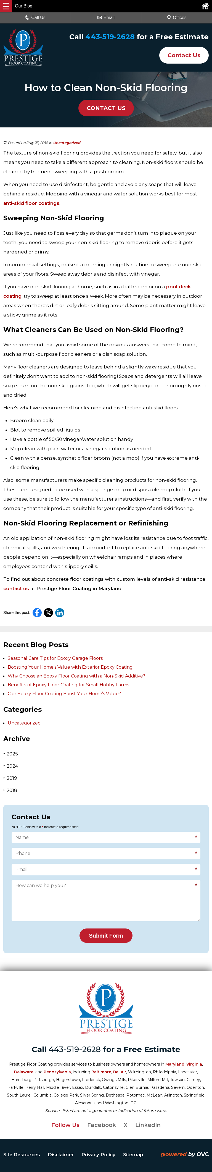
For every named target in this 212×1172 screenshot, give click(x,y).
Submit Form (106, 936)
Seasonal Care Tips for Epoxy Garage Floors (55, 658)
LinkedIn (148, 1125)
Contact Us (184, 55)
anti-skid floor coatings (31, 203)
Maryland (174, 1064)
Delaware (23, 1071)
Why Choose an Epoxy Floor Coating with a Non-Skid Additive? (76, 676)
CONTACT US (106, 108)
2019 (10, 778)
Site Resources (21, 1154)
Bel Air (119, 1071)
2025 (10, 753)
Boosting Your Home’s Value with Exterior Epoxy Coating (70, 667)
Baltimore (101, 1071)
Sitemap (133, 1154)
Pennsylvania (57, 1071)
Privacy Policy (98, 1154)
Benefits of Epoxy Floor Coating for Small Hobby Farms (68, 684)
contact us (16, 588)
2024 (10, 765)
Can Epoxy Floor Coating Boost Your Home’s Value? (64, 693)
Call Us (35, 17)
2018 (10, 790)
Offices (177, 17)
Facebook (101, 1125)
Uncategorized (66, 142)
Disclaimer (61, 1154)
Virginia (194, 1064)
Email (106, 17)
